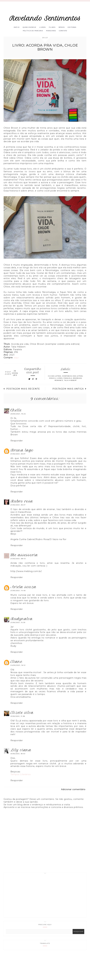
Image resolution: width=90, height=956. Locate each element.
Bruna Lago (22, 451)
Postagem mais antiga (69, 389)
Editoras (73, 27)
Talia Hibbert (70, 381)
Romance (59, 381)
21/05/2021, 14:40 (18, 591)
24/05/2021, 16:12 (18, 666)
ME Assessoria (24, 555)
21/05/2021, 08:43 (18, 559)
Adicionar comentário (73, 790)
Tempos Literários (20, 775)
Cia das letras (54, 376)
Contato (64, 31)
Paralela (68, 379)
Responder (16, 441)
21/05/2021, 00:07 (18, 454)
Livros (42, 27)
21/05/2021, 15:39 (17, 623)
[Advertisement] (45, 895)
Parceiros (51, 31)
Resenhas (77, 379)
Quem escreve (29, 27)
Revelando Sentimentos (45, 18)
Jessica (52, 379)
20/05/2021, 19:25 (18, 414)
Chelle (16, 410)
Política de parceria (32, 31)
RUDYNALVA (21, 619)
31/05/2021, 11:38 (17, 717)
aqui (16, 358)
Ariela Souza (23, 587)
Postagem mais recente (22, 389)
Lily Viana (20, 750)
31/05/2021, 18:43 (17, 754)
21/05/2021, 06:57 (18, 505)
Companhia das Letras (72, 376)
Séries (62, 27)
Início (16, 27)
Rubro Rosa (21, 502)
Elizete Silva (22, 713)
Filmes (52, 27)
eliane (16, 662)
